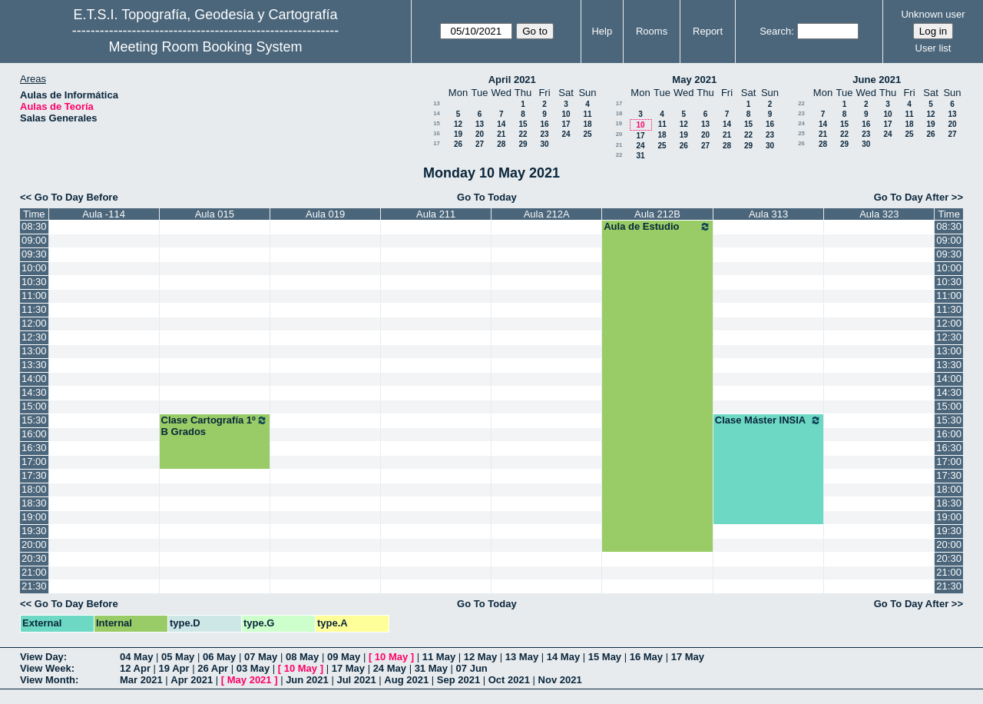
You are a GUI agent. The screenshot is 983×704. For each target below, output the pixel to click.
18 (587, 124)
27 (479, 144)
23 (544, 134)
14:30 (34, 392)
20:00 (34, 544)
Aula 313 (768, 214)
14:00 (34, 378)
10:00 (34, 268)
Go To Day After (911, 197)
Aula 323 (879, 214)
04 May (136, 656)
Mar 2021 (141, 680)
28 (501, 144)
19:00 (34, 517)
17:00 (34, 461)
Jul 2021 (356, 680)
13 (436, 103)
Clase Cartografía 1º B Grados (215, 425)
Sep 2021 (458, 680)
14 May (563, 656)
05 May (177, 656)
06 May (219, 656)
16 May (646, 656)
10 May (391, 656)
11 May (438, 656)
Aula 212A (547, 214)
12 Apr (135, 668)
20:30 (34, 558)
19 (458, 134)
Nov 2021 (560, 680)
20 (479, 134)
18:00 (34, 489)
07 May (260, 656)
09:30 (34, 254)
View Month (47, 680)
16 (544, 124)
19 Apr (174, 668)
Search (775, 31)
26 (458, 144)
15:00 (34, 406)
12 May (480, 656)
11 (587, 114)
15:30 (34, 420)
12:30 (34, 337)
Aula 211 (435, 214)
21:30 (34, 586)
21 (501, 134)
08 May (302, 656)
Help (601, 31)
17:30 (34, 475)
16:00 (34, 434)
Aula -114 (103, 214)
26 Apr (212, 668)
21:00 (34, 572)
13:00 (34, 351)
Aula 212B (657, 214)
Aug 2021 (406, 680)
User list (933, 48)
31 (640, 155)
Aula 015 (214, 214)
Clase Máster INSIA (768, 420)
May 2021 (694, 79)
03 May (253, 668)
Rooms (651, 31)
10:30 (34, 281)
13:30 (34, 364)
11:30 (34, 309)
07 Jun (472, 668)
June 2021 (876, 79)
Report (708, 31)
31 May (431, 668)
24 (565, 134)
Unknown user (933, 14)
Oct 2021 (509, 680)
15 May (604, 656)
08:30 (34, 226)
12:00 (34, 323)
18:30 (34, 503)
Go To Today (487, 197)
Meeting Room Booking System (205, 47)
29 (522, 144)
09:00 (34, 240)
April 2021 (512, 79)
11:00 (34, 295)
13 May (521, 656)
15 (436, 123)
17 (565, 124)
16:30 (34, 447)
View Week (45, 668)
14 (436, 113)
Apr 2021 (191, 680)
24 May (389, 668)
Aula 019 (325, 214)
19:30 (34, 530)
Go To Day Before (76, 197)
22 (522, 134)
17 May (687, 656)
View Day (42, 656)
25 (587, 134)
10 (565, 114)
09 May (343, 656)
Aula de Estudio (657, 227)
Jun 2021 (307, 680)
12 (458, 124)
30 (544, 144)
